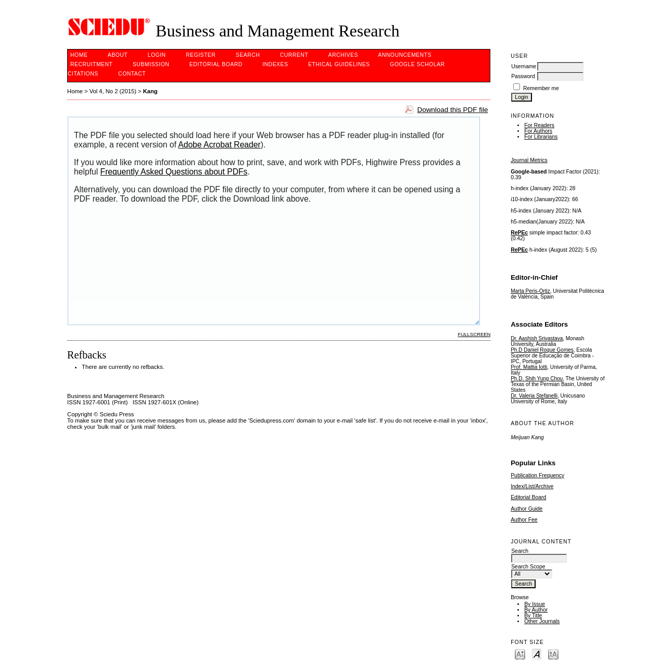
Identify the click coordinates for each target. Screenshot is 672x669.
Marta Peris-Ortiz (530, 291)
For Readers (539, 125)
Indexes (275, 64)
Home (78, 55)
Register (200, 55)
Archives (343, 55)
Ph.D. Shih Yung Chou (537, 378)
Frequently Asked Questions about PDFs (174, 171)
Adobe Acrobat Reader (219, 144)
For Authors (538, 131)
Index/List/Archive (532, 486)
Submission (151, 64)
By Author (536, 610)
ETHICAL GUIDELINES (339, 64)
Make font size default (536, 654)
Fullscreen (474, 334)
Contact (132, 74)
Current (294, 55)
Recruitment (91, 64)
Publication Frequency (537, 475)
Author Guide (526, 509)
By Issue (534, 604)
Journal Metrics (529, 160)
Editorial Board (528, 497)
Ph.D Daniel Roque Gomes (542, 350)
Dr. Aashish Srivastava (537, 338)
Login (157, 55)
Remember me (541, 88)
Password (523, 76)
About (118, 55)
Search (248, 55)
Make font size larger (553, 654)
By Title (533, 615)
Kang (150, 91)
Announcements (405, 55)
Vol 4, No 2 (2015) (113, 91)
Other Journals (542, 621)
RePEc (519, 233)
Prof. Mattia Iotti (529, 367)
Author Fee (524, 520)
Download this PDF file (452, 110)
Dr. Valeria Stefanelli (534, 396)
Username (523, 66)
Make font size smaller (520, 654)
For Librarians (540, 137)
